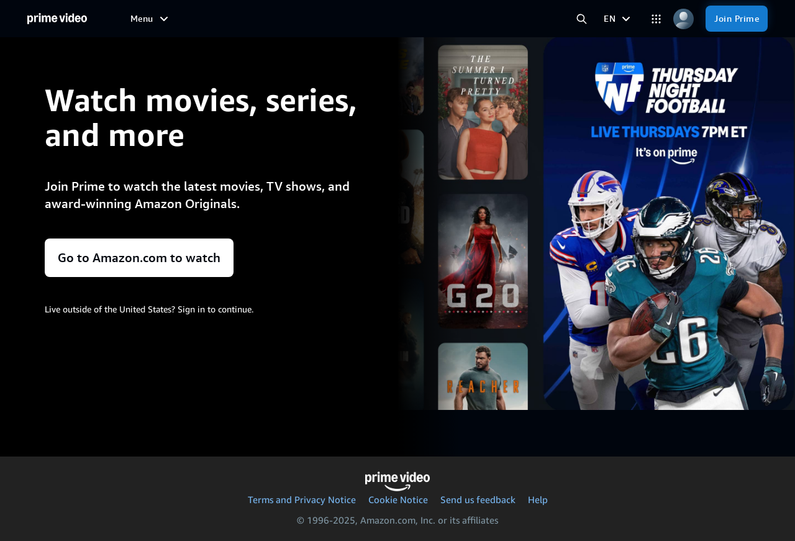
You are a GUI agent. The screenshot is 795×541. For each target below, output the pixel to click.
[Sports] (309, 19)
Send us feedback (478, 499)
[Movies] (188, 19)
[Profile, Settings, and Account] (683, 19)
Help (538, 499)
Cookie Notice (398, 499)
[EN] (618, 19)
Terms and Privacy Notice (302, 499)
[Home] (57, 19)
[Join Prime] (737, 19)
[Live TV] (364, 19)
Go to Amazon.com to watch (139, 258)
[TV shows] (249, 19)
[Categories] (656, 19)
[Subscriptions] (463, 19)
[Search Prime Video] (581, 19)
